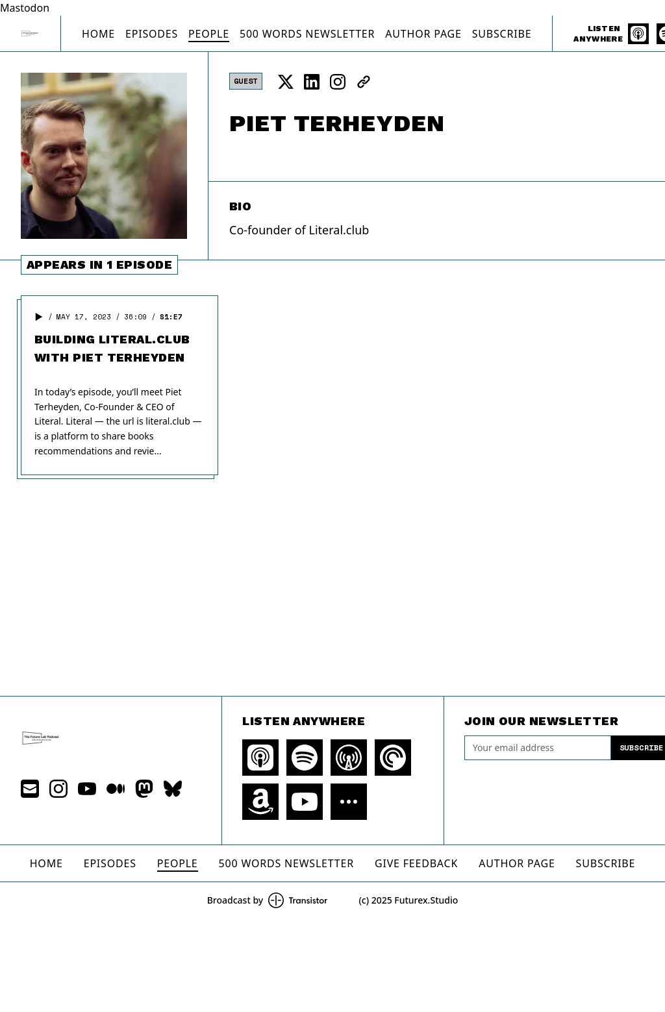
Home (98, 34)
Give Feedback (416, 863)
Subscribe (502, 34)
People (208, 34)
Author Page (423, 34)
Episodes (151, 34)
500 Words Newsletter (307, 34)
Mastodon (24, 8)
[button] (39, 316)
